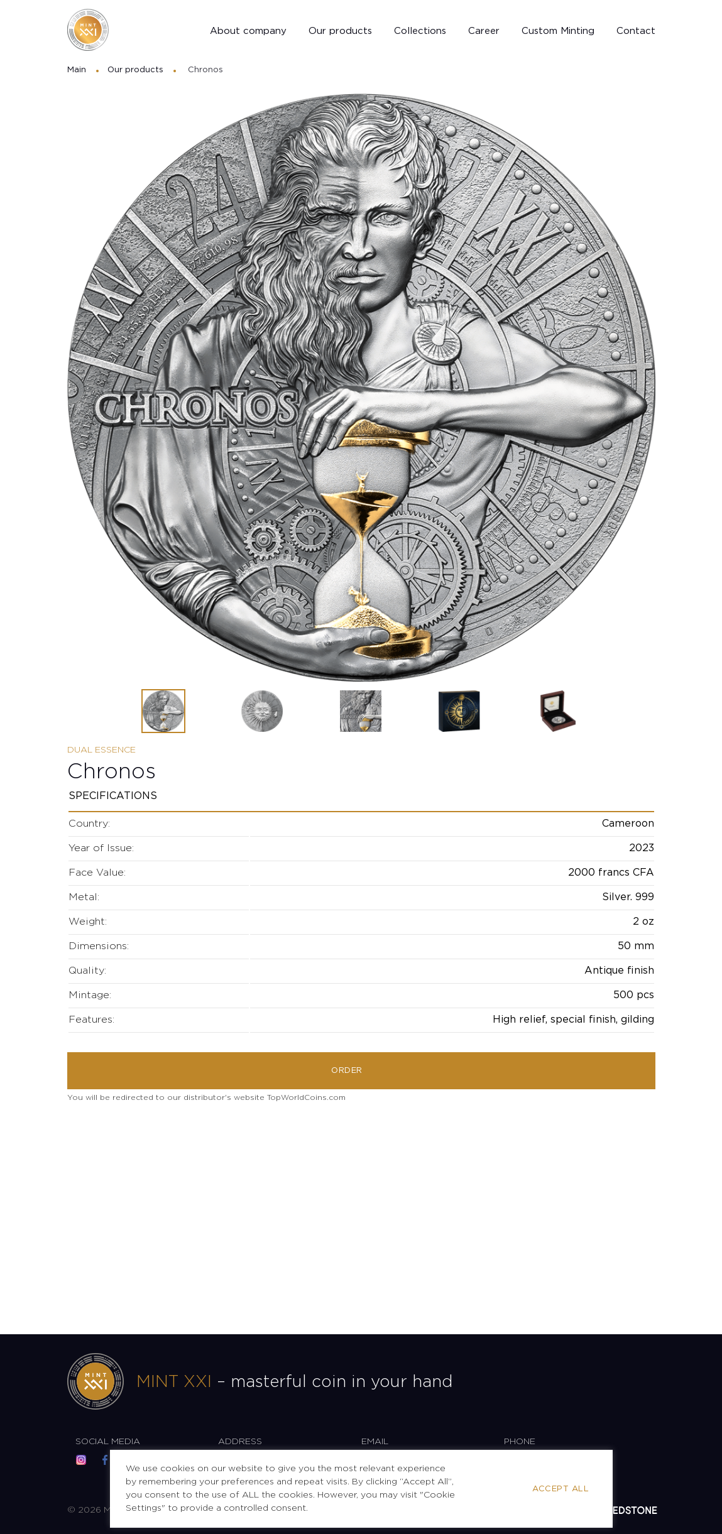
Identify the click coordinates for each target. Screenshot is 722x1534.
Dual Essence (101, 750)
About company (248, 33)
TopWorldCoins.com (306, 1099)
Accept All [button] (560, 1489)
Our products (340, 33)
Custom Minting (558, 33)
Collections (420, 33)
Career (484, 33)
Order (347, 1072)
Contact (635, 33)
